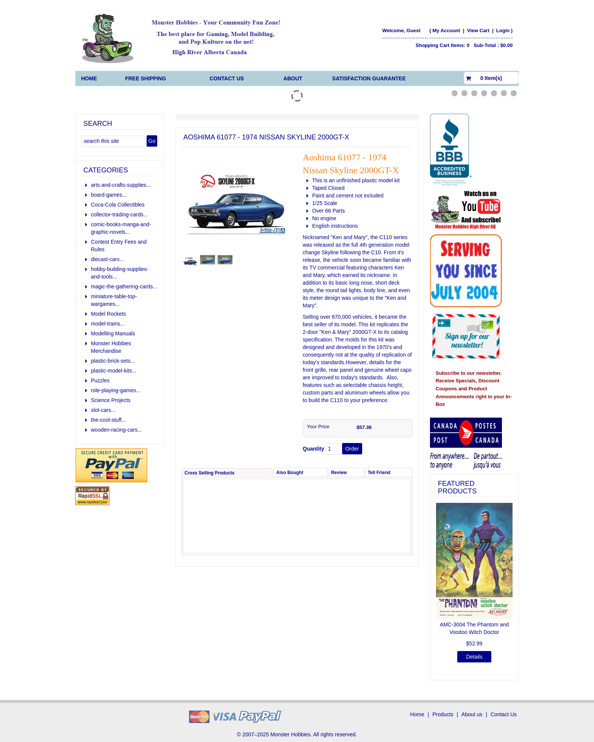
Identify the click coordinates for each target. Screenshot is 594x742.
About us (471, 714)
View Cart (479, 30)
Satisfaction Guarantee (369, 78)
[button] (441, 587)
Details (474, 657)
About (292, 78)
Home (89, 78)
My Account (446, 30)
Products (442, 714)
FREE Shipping (145, 78)
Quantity (313, 449)
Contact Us (226, 78)
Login (503, 30)
